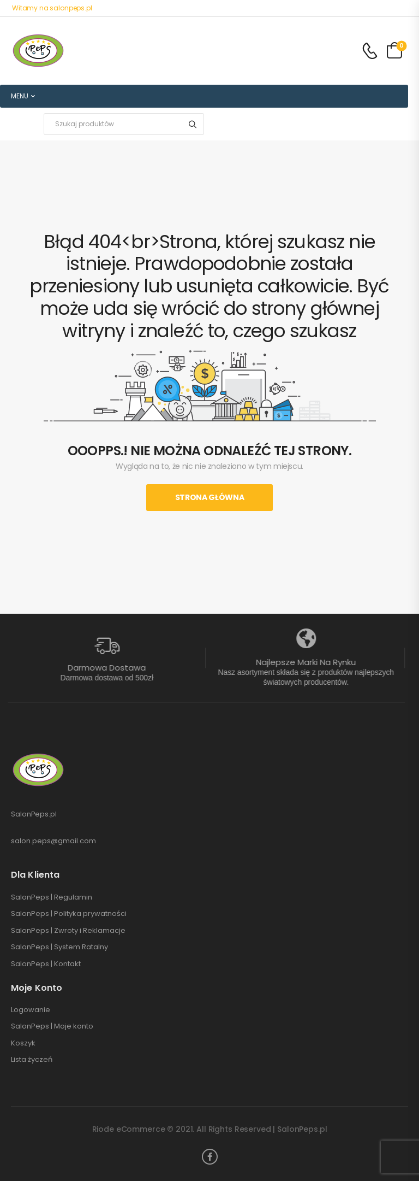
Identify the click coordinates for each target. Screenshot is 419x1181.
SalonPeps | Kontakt (46, 964)
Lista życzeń (31, 1059)
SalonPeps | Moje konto (52, 1026)
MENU (19, 96)
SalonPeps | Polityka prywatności (69, 913)
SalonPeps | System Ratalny (59, 947)
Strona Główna (209, 497)
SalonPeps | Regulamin (51, 897)
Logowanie (30, 1010)
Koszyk (23, 1043)
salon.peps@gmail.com (53, 841)
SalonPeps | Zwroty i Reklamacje (68, 930)
